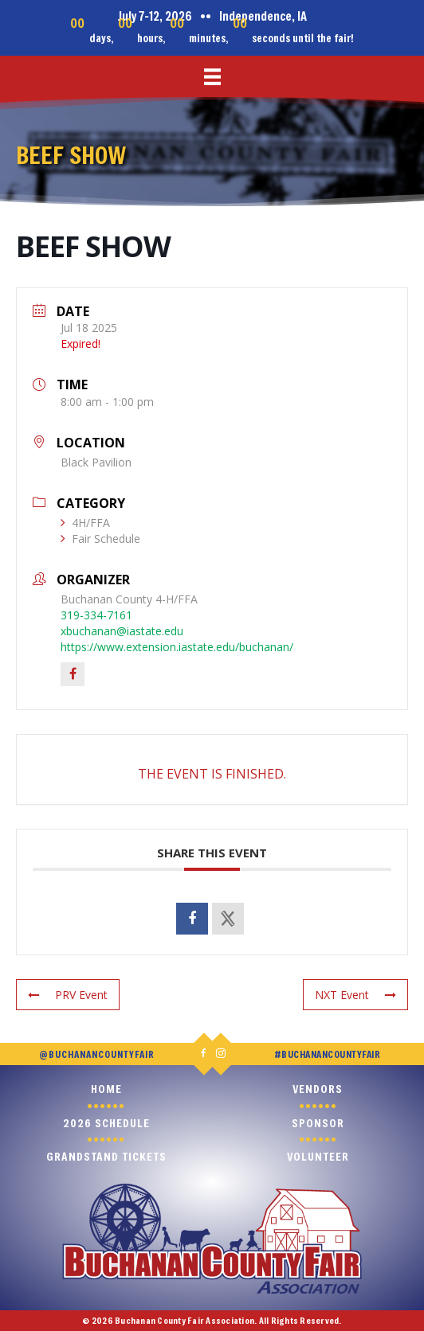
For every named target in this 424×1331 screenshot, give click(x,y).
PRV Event (68, 994)
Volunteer (318, 1156)
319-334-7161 (96, 615)
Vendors (317, 1088)
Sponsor (318, 1122)
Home (106, 1088)
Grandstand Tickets (106, 1156)
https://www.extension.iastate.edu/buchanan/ (177, 646)
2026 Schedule (106, 1122)
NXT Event (355, 994)
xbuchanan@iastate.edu (122, 630)
